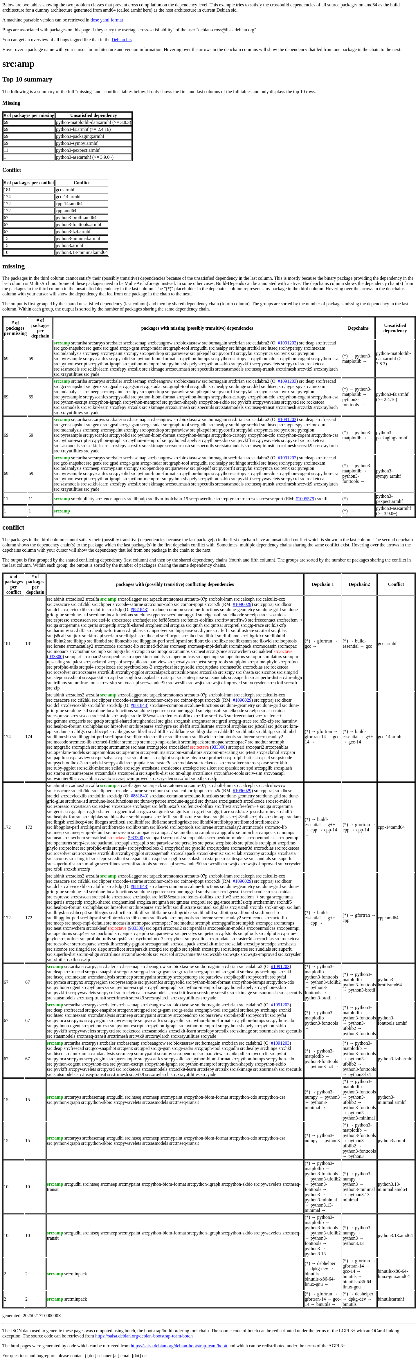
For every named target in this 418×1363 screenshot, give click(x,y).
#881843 (139, 609)
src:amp (18, 63)
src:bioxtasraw (187, 342)
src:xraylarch (326, 369)
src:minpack (240, 646)
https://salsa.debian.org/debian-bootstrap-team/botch (144, 1335)
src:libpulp (137, 498)
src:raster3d (231, 667)
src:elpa (252, 614)
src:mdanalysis (67, 353)
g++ (369, 736)
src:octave (283, 651)
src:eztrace (121, 620)
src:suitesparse (190, 677)
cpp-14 (330, 829)
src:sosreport (271, 498)
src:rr (240, 498)
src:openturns (232, 656)
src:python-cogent (293, 358)
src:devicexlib (74, 609)
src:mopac (287, 646)
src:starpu (167, 677)
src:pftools (218, 661)
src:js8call (56, 635)
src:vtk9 (304, 369)
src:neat (198, 651)
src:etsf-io (101, 620)
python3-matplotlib (356, 358)
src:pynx (282, 353)
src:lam (111, 635)
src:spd (111, 677)
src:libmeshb (120, 640)
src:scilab (208, 672)
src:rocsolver (59, 672)
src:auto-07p (196, 599)
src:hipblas (132, 630)
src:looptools (285, 640)
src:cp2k (212, 604)
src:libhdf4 (275, 635)
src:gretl (231, 625)
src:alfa (92, 599)
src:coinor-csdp (158, 604)
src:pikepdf (200, 353)
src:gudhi (199, 348)
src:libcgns (170, 635)
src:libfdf (207, 635)
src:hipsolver (156, 630)
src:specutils (202, 369)
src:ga (52, 625)
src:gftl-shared (130, 625)
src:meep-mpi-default (208, 646)
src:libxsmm (240, 640)
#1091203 (287, 342)
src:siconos (265, 672)
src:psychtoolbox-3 (134, 667)
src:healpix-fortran (104, 630)
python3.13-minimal (319, 1208)
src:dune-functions (201, 609)
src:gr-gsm (129, 348)
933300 (55, 656)
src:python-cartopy (228, 358)
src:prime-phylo (262, 661)
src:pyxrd (290, 363)
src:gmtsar (213, 625)
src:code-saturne (128, 604)
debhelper (326, 1263)
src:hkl (253, 348)
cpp (314, 829)
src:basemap (134, 342)
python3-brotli (318, 997)
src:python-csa (324, 358)
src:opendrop (152, 353)
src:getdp (107, 625)
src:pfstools (226, 842)
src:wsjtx (196, 682)
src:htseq (269, 348)
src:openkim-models (146, 656)
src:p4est (74, 661)
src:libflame (228, 635)
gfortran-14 (315, 736)
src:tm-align (291, 677)
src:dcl (53, 609)
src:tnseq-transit (259, 369)
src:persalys (179, 661)
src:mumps (179, 651)
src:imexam (314, 348)
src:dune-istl (76, 614)
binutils (312, 1273)
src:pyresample (68, 358)
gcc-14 (354, 741)
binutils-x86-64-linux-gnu (320, 1282)
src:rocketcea (312, 363)
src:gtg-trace (252, 625)
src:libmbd (97, 640)
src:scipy (226, 672)
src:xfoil (275, 682)
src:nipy (131, 353)
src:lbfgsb (128, 635)
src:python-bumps (193, 358)
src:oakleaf (262, 651)
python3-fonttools (350, 402)
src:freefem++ (290, 620)
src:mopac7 (58, 651)
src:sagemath (157, 853)
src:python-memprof (142, 363)
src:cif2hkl (81, 604)
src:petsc (199, 661)
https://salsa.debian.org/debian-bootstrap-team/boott (179, 1345)
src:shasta (245, 672)
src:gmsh (194, 625)
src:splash (147, 677)
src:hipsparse (181, 630)
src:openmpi (207, 656)
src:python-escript (70, 363)
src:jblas (279, 630)
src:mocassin (265, 646)
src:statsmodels (229, 369)
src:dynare (207, 801)
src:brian (236, 342)
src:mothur (80, 651)
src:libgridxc (252, 635)
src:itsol (262, 630)
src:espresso (58, 620)
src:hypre (203, 630)
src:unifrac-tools (83, 682)
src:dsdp (114, 609)
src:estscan (81, 620)
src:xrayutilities (68, 374)
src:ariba (79, 342)
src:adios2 (74, 599)
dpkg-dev (319, 1268)
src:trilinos (57, 682)
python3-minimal (316, 1105)
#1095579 (305, 498)
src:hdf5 (77, 630)
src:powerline (202, 498)
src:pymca (263, 353)
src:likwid (262, 640)
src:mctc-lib (128, 646)
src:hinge (237, 348)
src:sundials (216, 677)
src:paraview (177, 353)
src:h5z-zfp (275, 625)
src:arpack (152, 599)
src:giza (177, 625)
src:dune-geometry (237, 609)
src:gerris (89, 625)
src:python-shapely (179, 363)
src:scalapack (157, 672)
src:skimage (153, 369)
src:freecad (326, 342)
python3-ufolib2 (326, 982)
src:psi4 (86, 667)
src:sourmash (177, 369)
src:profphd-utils (62, 667)
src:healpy (218, 348)
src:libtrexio (199, 640)
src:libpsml (176, 640)
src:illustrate (242, 630)
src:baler (114, 342)
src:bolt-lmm (221, 599)
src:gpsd (110, 348)
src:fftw (222, 620)
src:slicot (72, 677)
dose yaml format (107, 19)
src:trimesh (285, 369)
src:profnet (288, 661)
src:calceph (244, 599)
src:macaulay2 (79, 646)
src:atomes (173, 599)
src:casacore (58, 604)
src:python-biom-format (153, 358)
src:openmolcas (180, 656)
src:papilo (132, 661)
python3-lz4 (322, 1066)
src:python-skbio (214, 363)
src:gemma (69, 625)
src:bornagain (214, 342)
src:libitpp (76, 640)
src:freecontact (261, 620)
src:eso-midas (274, 614)
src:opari (73, 656)
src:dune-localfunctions (111, 614)
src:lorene (56, 646)
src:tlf (322, 498)
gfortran (324, 640)
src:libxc (220, 640)
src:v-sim (108, 682)
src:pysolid (119, 358)
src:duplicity (82, 498)
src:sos (252, 498)
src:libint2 (56, 640)
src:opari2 (92, 656)
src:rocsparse (84, 672)
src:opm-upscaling (220, 752)
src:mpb (98, 651)
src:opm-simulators (264, 656)
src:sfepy (117, 369)
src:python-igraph (105, 363)
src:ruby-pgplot (130, 672)
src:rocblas (253, 667)
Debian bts (122, 39)
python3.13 (315, 1253)
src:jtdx (74, 635)
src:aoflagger (130, 599)
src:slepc (55, 677)
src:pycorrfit (223, 353)
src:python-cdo (261, 358)
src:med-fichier (154, 646)
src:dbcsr (283, 604)
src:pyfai (244, 353)
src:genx (94, 348)
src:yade (91, 374)
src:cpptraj (264, 604)
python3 (332, 1097)
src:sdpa (268, 853)
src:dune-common (166, 609)
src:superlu (238, 677)
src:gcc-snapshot (69, 348)
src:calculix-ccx (270, 599)
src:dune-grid (268, 609)
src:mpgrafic (118, 651)
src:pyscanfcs (95, 358)
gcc (308, 646)
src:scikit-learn (94, 369)
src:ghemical (157, 625)
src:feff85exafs (166, 620)
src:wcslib (177, 682)
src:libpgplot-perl (149, 640)
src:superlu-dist (264, 677)
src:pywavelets (266, 363)
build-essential (354, 643)
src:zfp (53, 687)
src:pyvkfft (241, 363)
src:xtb (290, 682)
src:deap (306, 342)
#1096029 (242, 604)
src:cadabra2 (257, 342)
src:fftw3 (238, 620)
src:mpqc (159, 651)
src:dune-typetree (150, 614)
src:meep (91, 353)
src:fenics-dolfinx (197, 620)
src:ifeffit (221, 630)
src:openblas (113, 656)
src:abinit (55, 599)
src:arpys (96, 342)
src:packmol (95, 661)
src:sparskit (93, 677)
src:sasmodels (67, 369)
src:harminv (58, 630)
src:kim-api (92, 635)
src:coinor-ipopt (188, 604)
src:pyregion (302, 353)
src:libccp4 (149, 635)
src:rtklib (106, 672)
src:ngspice (216, 651)
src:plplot (237, 661)
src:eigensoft (210, 614)
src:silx (134, 369)
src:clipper (101, 604)
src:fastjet (142, 620)
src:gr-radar (151, 348)
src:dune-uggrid (182, 614)
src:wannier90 (153, 682)
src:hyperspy (290, 348)
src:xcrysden (254, 682)
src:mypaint (111, 353)
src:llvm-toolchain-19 (168, 498)
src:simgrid (287, 672)
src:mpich (140, 651)
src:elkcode (233, 614)
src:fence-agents (111, 498)
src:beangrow (159, 342)
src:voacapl (128, 682)
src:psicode (105, 667)
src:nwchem (239, 651)
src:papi (114, 661)
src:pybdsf (163, 667)
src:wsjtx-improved (224, 682)
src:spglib (128, 677)
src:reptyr (224, 498)
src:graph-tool (176, 348)
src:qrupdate (207, 667)
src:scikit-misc (184, 672)
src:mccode (105, 646)
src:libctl (189, 635)
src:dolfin (96, 609)
